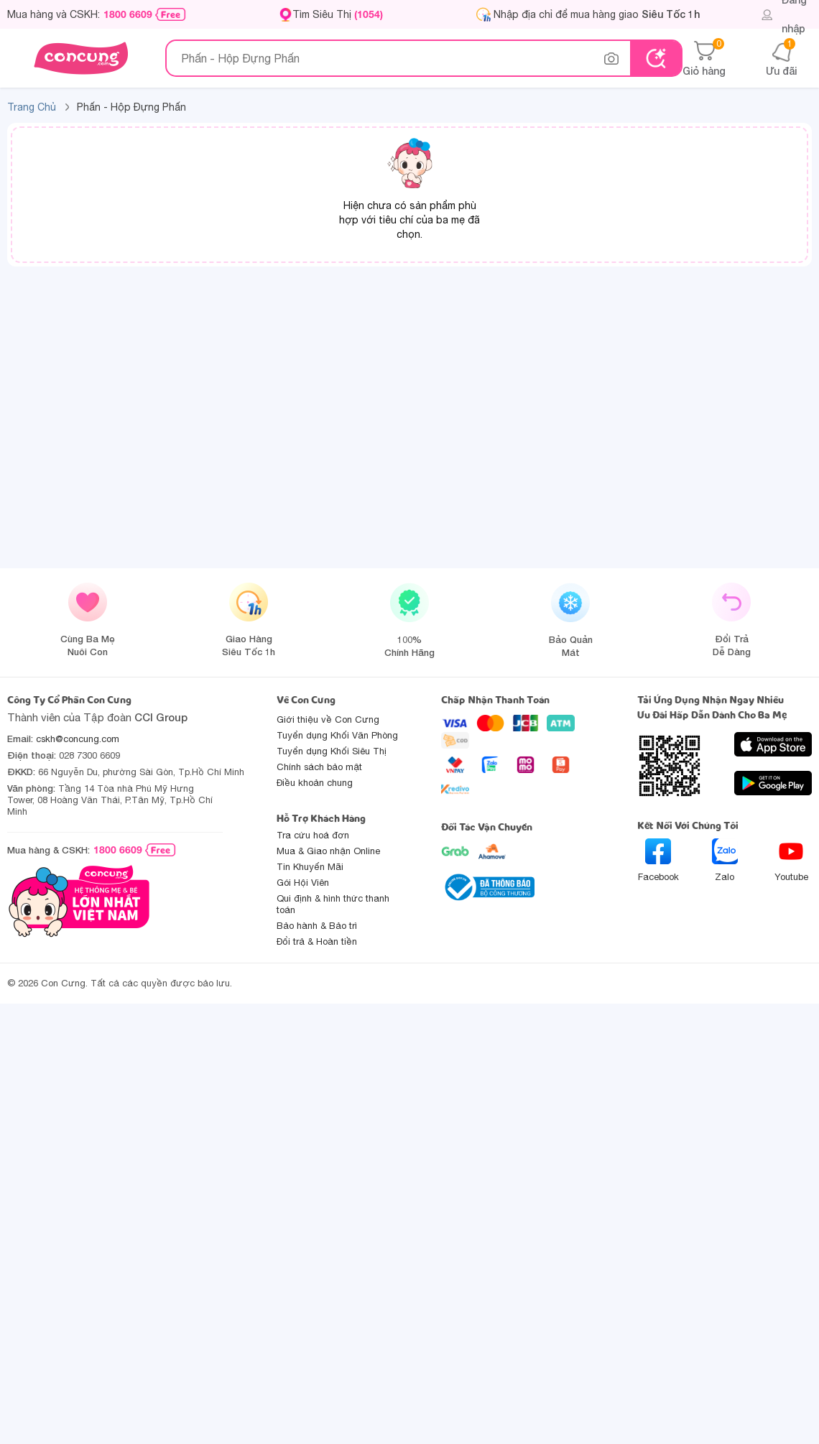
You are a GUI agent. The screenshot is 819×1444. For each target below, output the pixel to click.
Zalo (725, 860)
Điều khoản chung (315, 782)
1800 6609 (127, 14)
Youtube (791, 860)
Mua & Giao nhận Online (328, 851)
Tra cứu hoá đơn (313, 835)
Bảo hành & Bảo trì (317, 925)
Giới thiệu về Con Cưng (328, 719)
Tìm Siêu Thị (337, 14)
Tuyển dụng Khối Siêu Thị (332, 751)
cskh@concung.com (77, 738)
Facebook (658, 860)
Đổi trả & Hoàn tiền (317, 941)
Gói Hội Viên (303, 882)
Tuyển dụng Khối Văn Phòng (337, 735)
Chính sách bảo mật (319, 767)
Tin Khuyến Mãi (310, 866)
